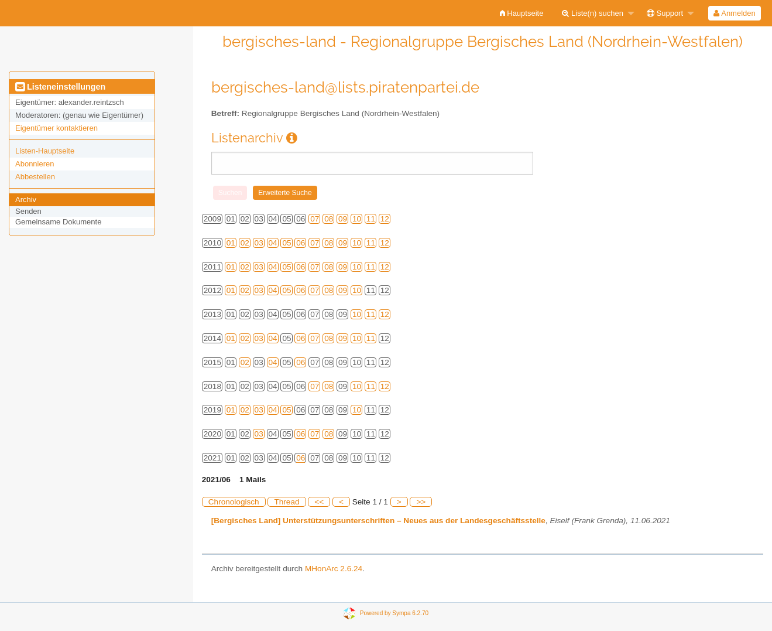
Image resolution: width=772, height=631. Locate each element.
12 (384, 218)
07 (314, 218)
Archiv (25, 199)
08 (328, 218)
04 (273, 242)
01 (231, 242)
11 (370, 218)
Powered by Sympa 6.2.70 (394, 612)
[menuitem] (521, 13)
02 (245, 242)
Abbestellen (35, 176)
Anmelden (734, 13)
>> (421, 501)
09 (342, 218)
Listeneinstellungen (60, 86)
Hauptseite (522, 13)
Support (665, 13)
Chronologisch (233, 501)
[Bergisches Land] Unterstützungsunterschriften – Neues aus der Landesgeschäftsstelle (378, 520)
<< (319, 501)
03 (259, 242)
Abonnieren (34, 163)
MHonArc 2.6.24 (333, 568)
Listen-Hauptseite (44, 150)
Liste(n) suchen (592, 13)
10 (356, 218)
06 (300, 242)
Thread (286, 501)
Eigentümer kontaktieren (56, 128)
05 (286, 242)
